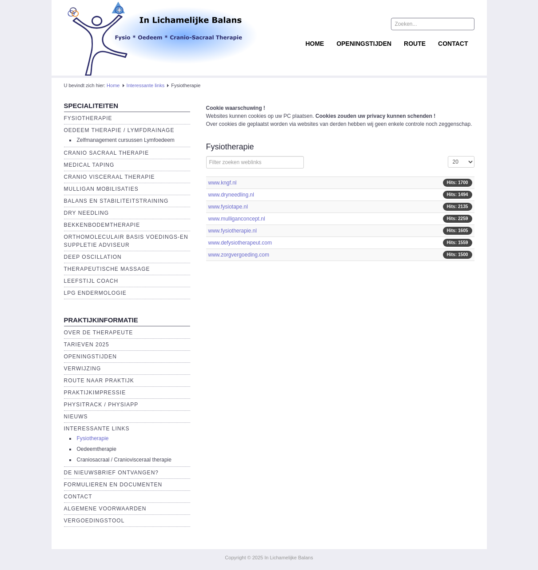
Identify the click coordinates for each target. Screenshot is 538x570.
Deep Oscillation (93, 257)
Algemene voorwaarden (105, 509)
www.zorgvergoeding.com (238, 255)
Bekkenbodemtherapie (102, 225)
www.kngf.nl (222, 183)
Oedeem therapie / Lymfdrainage (119, 130)
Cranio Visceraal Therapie (109, 177)
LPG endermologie (95, 293)
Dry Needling (86, 213)
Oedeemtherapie (96, 449)
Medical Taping (89, 165)
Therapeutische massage (107, 269)
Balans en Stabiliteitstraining (116, 201)
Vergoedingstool (94, 521)
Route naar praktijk (99, 380)
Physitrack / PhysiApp (101, 404)
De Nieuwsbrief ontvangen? (111, 473)
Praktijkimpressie (95, 392)
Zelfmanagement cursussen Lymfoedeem (126, 140)
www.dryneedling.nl (231, 195)
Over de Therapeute (98, 332)
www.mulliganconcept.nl (236, 219)
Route (415, 43)
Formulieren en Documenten (113, 485)
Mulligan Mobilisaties (101, 189)
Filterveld (206, 156)
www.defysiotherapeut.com (240, 243)
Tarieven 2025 (86, 344)
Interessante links (146, 85)
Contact (453, 43)
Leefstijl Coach (91, 281)
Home (314, 43)
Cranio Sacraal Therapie (106, 153)
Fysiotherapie (88, 118)
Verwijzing (82, 368)
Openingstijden (363, 43)
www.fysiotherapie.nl (232, 231)
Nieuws (76, 416)
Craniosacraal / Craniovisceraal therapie (124, 460)
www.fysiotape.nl (228, 207)
